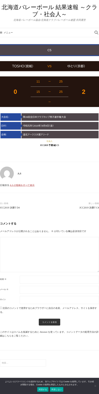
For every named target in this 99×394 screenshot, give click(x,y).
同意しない (56, 389)
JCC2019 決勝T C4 (89, 207)
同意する (43, 389)
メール (4, 289)
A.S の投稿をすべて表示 (22, 185)
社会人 (50, 141)
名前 (3, 279)
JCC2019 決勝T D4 (10, 207)
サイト (3, 299)
